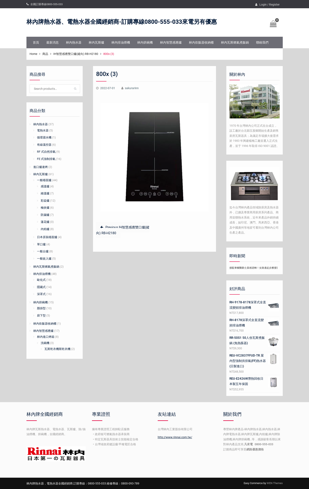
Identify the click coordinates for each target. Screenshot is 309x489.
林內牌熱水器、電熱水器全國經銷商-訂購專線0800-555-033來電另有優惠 (121, 22)
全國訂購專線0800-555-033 (46, 4)
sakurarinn (132, 88)
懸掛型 (41, 308)
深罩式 (41, 294)
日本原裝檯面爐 (47, 237)
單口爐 (41, 244)
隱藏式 (41, 287)
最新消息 (52, 42)
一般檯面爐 (44, 180)
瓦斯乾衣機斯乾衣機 (57, 349)
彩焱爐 (45, 200)
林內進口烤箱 (45, 336)
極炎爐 (45, 207)
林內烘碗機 (145, 42)
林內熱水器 (73, 42)
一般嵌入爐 (44, 258)
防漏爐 (45, 214)
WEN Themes (275, 483)
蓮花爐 (45, 221)
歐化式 (41, 279)
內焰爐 (45, 229)
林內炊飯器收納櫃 (201, 42)
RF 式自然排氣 (46, 151)
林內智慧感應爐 (171, 42)
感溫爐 (45, 186)
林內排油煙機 (120, 42)
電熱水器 (43, 130)
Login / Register (269, 4)
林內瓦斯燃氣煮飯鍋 (235, 42)
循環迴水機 (44, 137)
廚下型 (41, 315)
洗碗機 (45, 343)
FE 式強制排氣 (46, 159)
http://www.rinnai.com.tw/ (175, 437)
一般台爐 (43, 251)
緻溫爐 (45, 193)
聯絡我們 (262, 42)
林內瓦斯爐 (96, 42)
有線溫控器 (44, 144)
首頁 (36, 42)
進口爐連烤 (40, 167)
